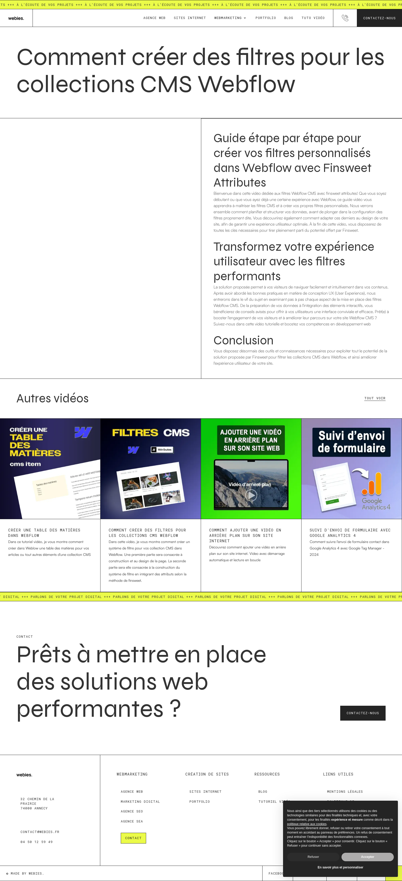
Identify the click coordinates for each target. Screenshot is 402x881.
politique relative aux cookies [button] (306, 824)
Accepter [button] (367, 857)
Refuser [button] (313, 857)
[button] (231, 18)
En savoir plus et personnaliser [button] (340, 867)
